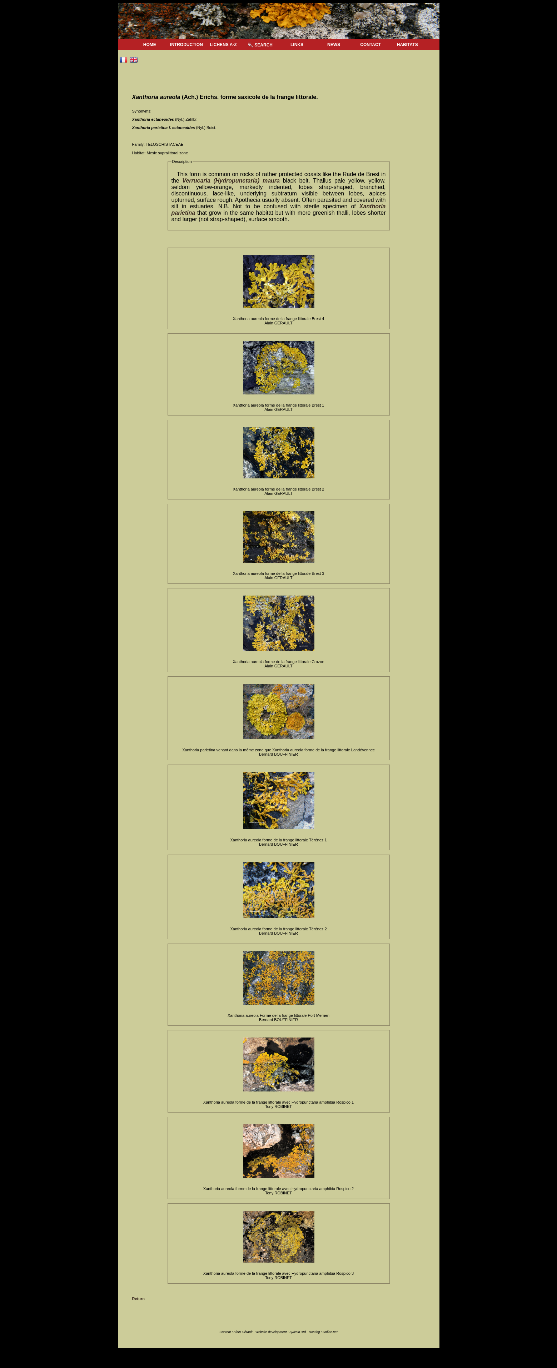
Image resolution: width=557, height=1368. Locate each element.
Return (138, 1299)
